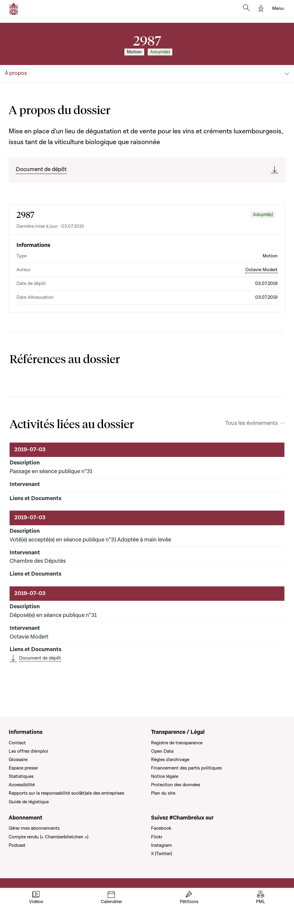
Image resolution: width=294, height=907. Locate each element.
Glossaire (18, 760)
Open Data (162, 751)
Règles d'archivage (170, 760)
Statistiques (21, 776)
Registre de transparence (176, 743)
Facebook (161, 828)
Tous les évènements (251, 423)
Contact (17, 743)
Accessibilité (22, 785)
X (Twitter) (161, 854)
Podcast (17, 845)
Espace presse (23, 768)
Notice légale (164, 776)
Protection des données (175, 785)
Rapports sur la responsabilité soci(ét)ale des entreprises (66, 793)
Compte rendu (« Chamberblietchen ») (48, 837)
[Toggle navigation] (278, 9)
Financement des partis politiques (186, 768)
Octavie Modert (261, 270)
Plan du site (163, 793)
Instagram (161, 845)
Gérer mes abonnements (34, 828)
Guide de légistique (29, 802)
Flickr (156, 837)
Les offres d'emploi (28, 751)
